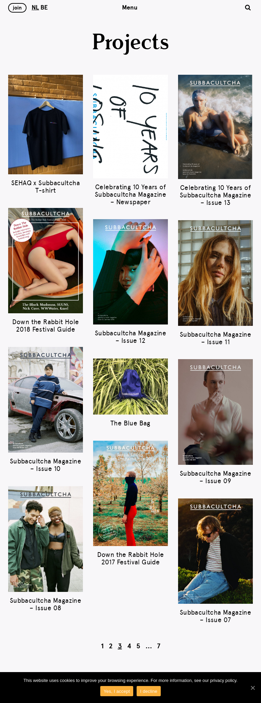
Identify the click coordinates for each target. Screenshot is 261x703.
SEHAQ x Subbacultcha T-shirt (45, 186)
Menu (130, 7)
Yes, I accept (117, 691)
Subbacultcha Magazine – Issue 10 (45, 465)
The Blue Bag (130, 423)
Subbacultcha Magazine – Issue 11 (215, 338)
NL (35, 7)
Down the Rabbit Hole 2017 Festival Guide (130, 558)
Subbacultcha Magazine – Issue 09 (215, 477)
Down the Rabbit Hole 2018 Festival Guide (45, 325)
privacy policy (223, 680)
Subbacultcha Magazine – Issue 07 (215, 616)
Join (17, 8)
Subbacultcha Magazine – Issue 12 (130, 337)
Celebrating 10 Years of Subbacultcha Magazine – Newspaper (130, 194)
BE (44, 7)
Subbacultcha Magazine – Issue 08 (45, 604)
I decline (148, 691)
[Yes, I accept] (252, 687)
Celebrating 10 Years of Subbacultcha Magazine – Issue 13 (215, 195)
